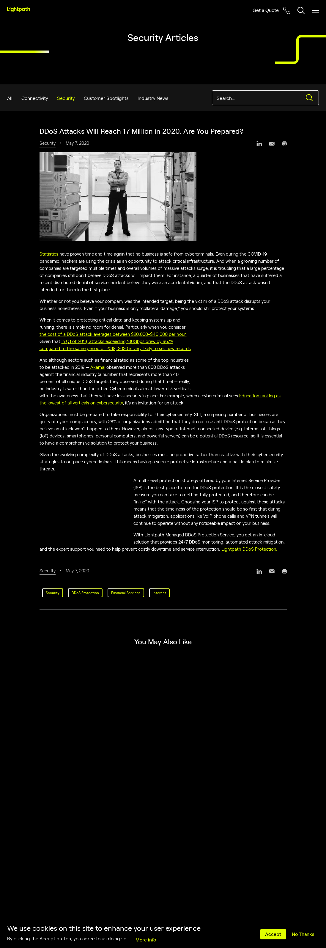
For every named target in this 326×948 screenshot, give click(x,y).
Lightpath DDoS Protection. (249, 549)
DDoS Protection (85, 592)
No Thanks (303, 933)
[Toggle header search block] (301, 10)
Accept (273, 933)
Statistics (49, 254)
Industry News (153, 98)
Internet (159, 592)
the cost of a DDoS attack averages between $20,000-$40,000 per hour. (113, 334)
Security (66, 98)
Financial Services (126, 592)
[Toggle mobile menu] (315, 10)
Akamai (97, 367)
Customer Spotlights (106, 98)
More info (146, 939)
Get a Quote (266, 10)
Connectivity (34, 98)
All (9, 98)
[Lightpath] (18, 9)
